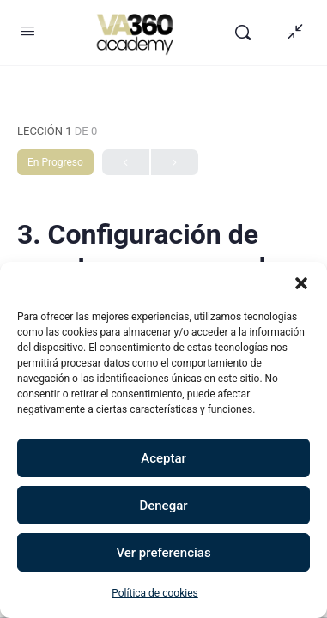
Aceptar (163, 458)
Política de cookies (155, 593)
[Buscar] (247, 32)
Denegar (163, 505)
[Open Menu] (27, 31)
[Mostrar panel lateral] (291, 32)
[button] (301, 283)
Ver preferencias (163, 552)
